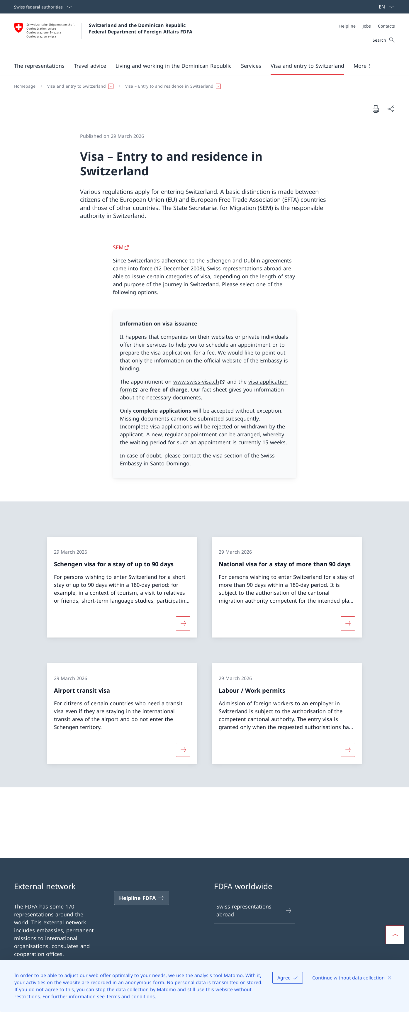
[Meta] (367, 26)
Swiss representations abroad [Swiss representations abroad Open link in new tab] (254, 910)
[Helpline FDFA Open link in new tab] (141, 898)
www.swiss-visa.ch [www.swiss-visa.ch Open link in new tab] (196, 381)
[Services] (251, 65)
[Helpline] (347, 26)
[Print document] (375, 109)
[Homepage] (24, 86)
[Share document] (390, 109)
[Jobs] (366, 26)
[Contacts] (386, 26)
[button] (39, 65)
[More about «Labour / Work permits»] (347, 750)
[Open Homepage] (103, 35)
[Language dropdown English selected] (384, 6)
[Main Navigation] (199, 65)
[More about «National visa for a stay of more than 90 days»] (347, 623)
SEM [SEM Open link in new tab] (118, 247)
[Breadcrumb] (202, 86)
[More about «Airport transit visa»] (183, 750)
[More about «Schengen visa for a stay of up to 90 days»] (183, 623)
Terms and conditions (130, 996)
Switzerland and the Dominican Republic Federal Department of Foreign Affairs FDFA (140, 28)
